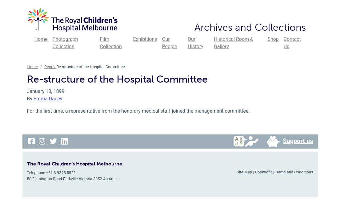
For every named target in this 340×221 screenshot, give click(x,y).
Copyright (263, 172)
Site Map (244, 172)
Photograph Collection (65, 42)
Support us (287, 141)
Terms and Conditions (294, 172)
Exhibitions (145, 39)
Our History (195, 42)
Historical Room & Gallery (233, 42)
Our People (169, 42)
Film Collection (111, 42)
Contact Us (292, 42)
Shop (272, 39)
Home (41, 39)
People (50, 66)
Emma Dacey (48, 99)
